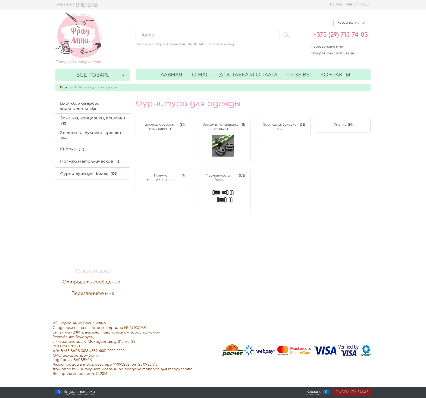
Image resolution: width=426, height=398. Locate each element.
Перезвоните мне (327, 46)
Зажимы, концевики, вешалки (220, 127)
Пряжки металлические (161, 178)
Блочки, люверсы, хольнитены (160, 127)
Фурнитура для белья (219, 178)
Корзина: (350, 22)
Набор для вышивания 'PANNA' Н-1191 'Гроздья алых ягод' (193, 44)
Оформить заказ (352, 392)
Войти (336, 4)
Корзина (313, 392)
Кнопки (340, 125)
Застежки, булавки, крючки (280, 127)
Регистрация (359, 4)
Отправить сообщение (332, 53)
